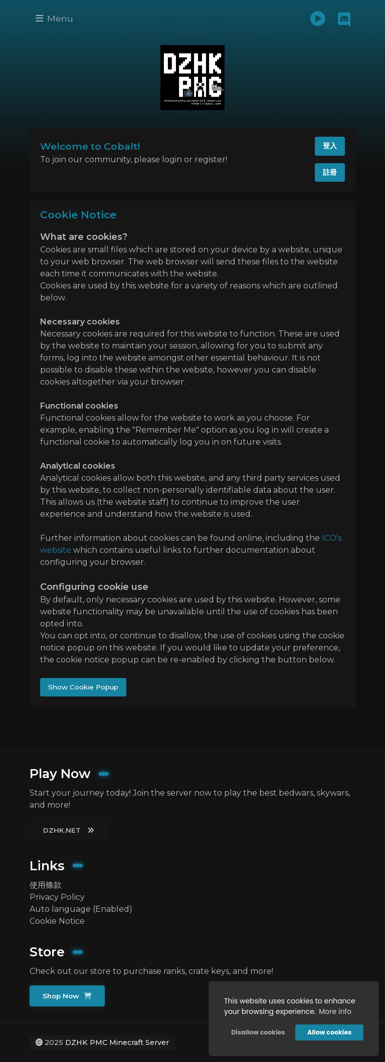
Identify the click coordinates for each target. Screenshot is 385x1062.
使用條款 (46, 885)
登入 (330, 145)
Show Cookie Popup (83, 687)
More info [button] (335, 1011)
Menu (54, 18)
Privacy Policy (57, 897)
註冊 (330, 172)
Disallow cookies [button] (258, 1032)
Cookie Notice (57, 921)
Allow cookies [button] (329, 1032)
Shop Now (67, 996)
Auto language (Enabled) (81, 909)
